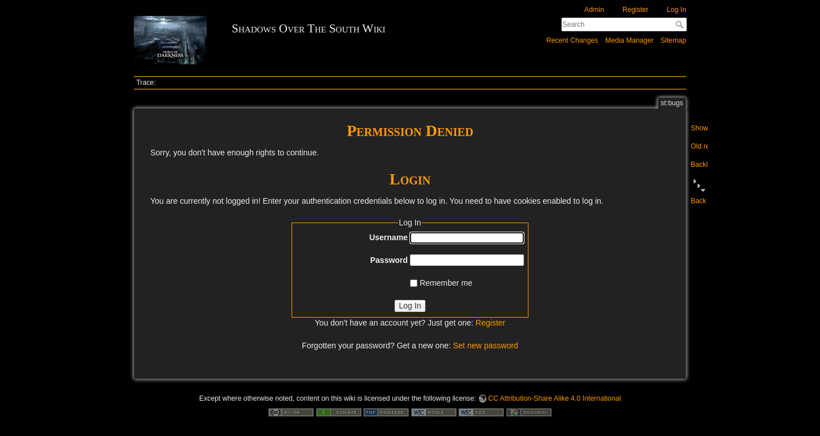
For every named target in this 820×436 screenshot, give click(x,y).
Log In (676, 10)
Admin (594, 10)
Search (680, 24)
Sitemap (673, 40)
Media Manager (629, 40)
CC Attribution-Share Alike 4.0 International (554, 398)
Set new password (485, 345)
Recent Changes (572, 40)
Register (635, 10)
